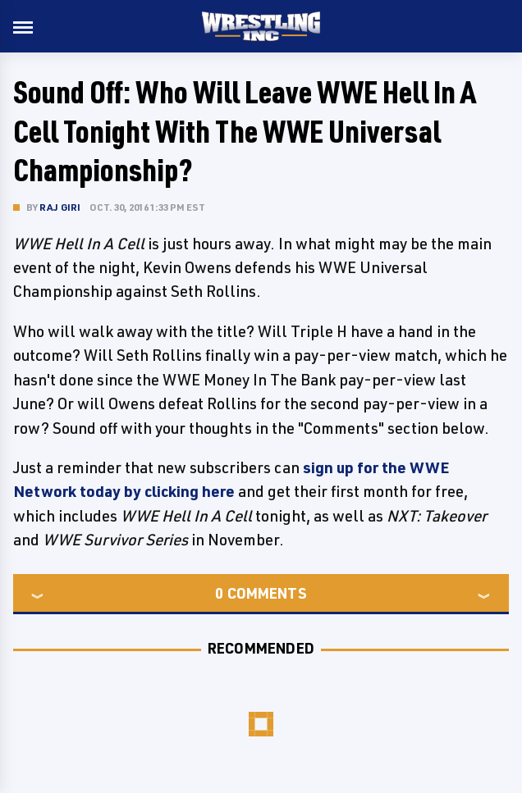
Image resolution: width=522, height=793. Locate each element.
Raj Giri (60, 207)
